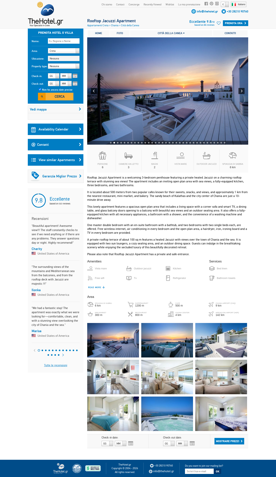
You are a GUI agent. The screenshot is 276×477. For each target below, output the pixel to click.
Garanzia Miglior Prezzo (56, 176)
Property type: (40, 66)
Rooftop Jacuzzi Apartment (111, 20)
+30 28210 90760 (237, 11)
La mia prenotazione (189, 4)
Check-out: (38, 83)
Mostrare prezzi (229, 441)
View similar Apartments (56, 160)
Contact (120, 4)
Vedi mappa (55, 109)
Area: (35, 51)
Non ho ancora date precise (57, 89)
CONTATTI (230, 33)
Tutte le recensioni (55, 365)
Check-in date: (110, 437)
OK (217, 471)
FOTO (120, 33)
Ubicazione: (38, 58)
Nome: (35, 41)
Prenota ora (235, 23)
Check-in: (37, 76)
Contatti (56, 144)
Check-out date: (172, 437)
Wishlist (170, 4)
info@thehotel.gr (207, 11)
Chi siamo (107, 4)
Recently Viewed (152, 4)
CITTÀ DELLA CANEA (171, 33)
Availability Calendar (56, 129)
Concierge (134, 4)
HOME (98, 33)
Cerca (60, 96)
